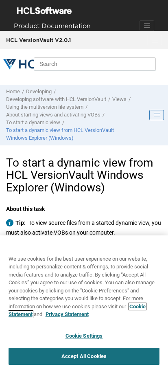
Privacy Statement (67, 314)
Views (119, 99)
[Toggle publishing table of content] (156, 115)
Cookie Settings (84, 336)
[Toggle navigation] (147, 25)
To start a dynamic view (33, 122)
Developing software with (56, 99)
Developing (39, 91)
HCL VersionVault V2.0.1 (38, 40)
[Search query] (95, 63)
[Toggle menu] (154, 40)
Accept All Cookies (84, 357)
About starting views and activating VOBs (53, 115)
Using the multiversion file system (44, 107)
